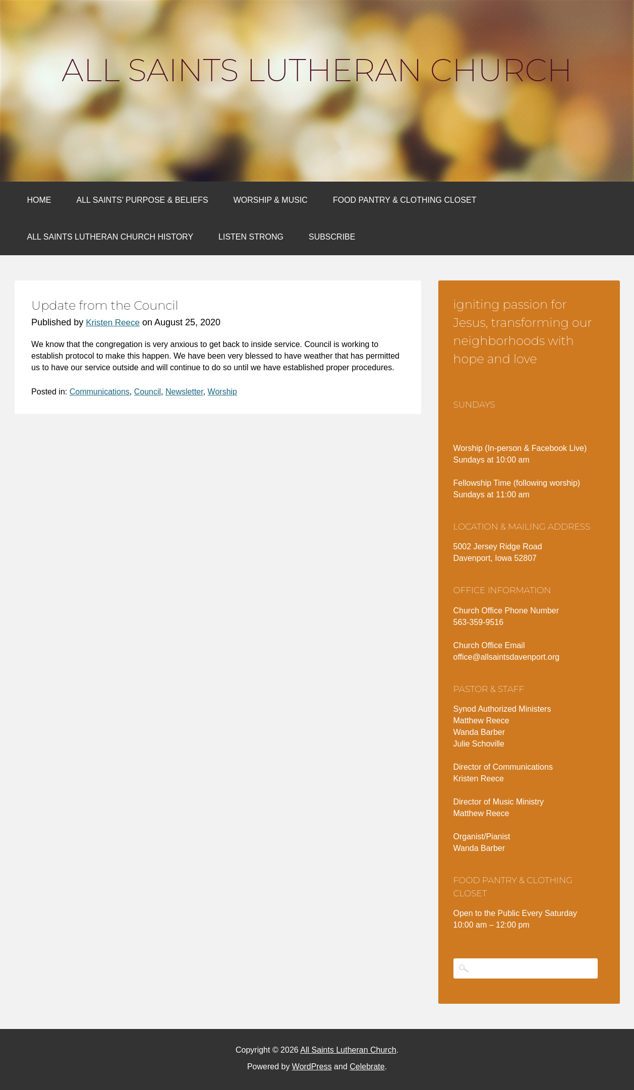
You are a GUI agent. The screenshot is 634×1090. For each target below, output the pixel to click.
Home (39, 200)
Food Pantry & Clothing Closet (405, 200)
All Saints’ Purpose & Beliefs (142, 200)
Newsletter (184, 391)
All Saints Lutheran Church (317, 70)
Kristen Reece (113, 322)
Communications (100, 391)
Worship (222, 391)
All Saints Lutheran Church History (110, 237)
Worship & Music (271, 200)
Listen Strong (250, 237)
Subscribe (332, 237)
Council (147, 391)
